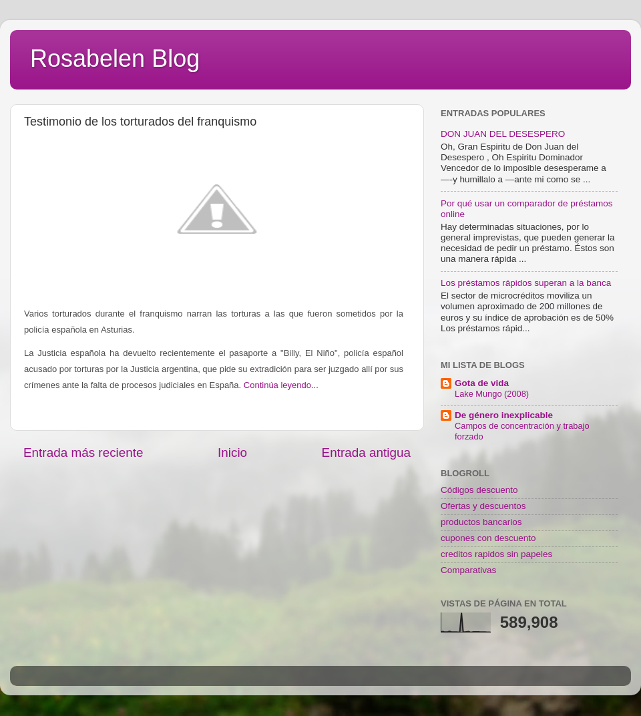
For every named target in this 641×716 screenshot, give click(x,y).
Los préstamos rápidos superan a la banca (526, 283)
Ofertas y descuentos (483, 506)
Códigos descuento (479, 490)
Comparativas (468, 570)
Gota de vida (482, 383)
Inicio (232, 452)
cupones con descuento (488, 538)
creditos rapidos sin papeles (496, 554)
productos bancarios (481, 522)
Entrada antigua (366, 452)
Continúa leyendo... (281, 385)
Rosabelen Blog (115, 58)
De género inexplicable (504, 415)
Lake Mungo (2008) (492, 394)
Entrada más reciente (83, 452)
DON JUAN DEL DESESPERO (503, 134)
